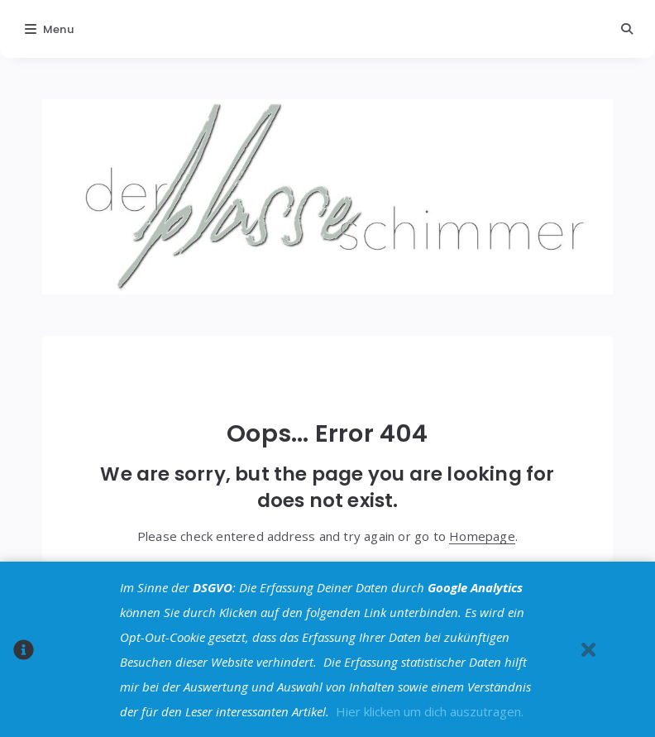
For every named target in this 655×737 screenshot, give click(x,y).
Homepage (482, 536)
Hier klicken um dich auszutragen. (430, 711)
